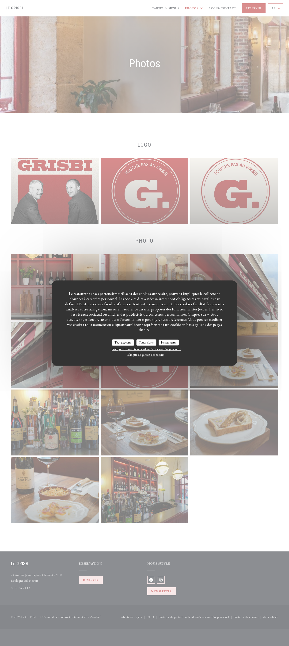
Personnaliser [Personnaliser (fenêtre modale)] (168, 342)
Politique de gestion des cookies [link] (145, 355)
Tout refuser (146, 342)
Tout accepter (122, 342)
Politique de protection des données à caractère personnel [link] (146, 349)
